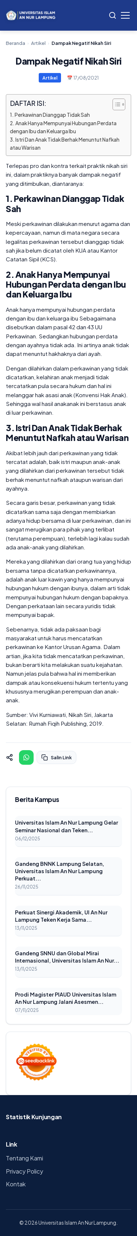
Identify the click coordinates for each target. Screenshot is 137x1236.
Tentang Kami (24, 1158)
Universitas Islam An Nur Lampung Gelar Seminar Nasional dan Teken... (66, 826)
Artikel (38, 43)
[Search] (112, 15)
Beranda (15, 43)
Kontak (16, 1184)
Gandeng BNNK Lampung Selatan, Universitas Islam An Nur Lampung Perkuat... (59, 871)
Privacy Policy (24, 1171)
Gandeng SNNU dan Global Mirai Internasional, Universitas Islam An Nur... (67, 957)
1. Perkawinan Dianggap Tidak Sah (50, 115)
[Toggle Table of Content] (115, 104)
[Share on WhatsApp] (26, 757)
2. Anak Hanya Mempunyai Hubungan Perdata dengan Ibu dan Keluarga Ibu (63, 127)
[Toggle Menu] (125, 15)
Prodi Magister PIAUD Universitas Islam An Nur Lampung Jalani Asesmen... (65, 998)
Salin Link (56, 757)
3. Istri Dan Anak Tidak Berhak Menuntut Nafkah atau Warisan (64, 144)
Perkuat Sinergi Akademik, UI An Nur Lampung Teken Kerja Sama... (61, 916)
